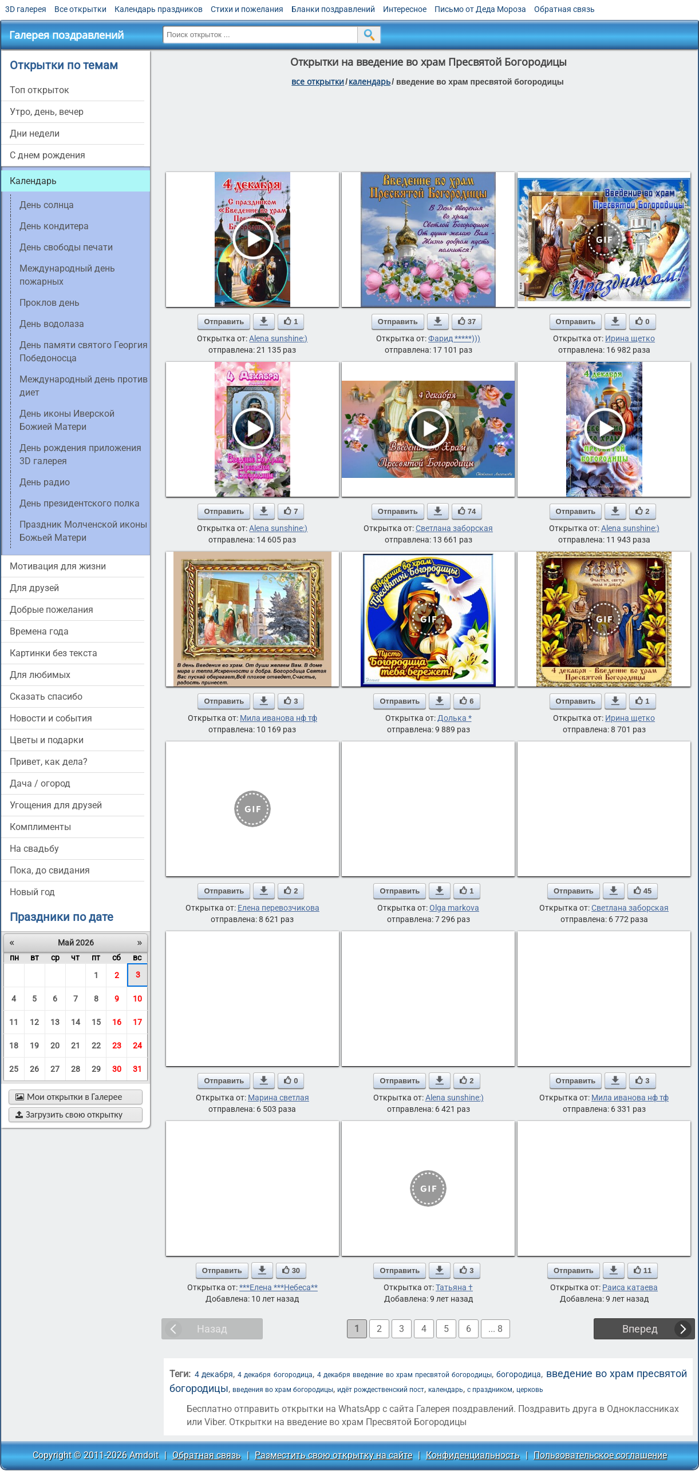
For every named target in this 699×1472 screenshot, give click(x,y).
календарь (445, 1390)
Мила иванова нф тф (278, 718)
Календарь (369, 81)
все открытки (317, 81)
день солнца (46, 205)
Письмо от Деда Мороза (480, 9)
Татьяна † (454, 1287)
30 (116, 1069)
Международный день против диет (83, 386)
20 (55, 1045)
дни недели (35, 133)
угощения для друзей (56, 805)
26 (34, 1069)
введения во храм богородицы (282, 1390)
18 (13, 1045)
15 (96, 1022)
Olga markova (454, 907)
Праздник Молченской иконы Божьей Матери (83, 531)
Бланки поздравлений (333, 9)
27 (55, 1069)
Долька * (454, 718)
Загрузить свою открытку (69, 1114)
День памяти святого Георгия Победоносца (83, 352)
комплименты (40, 826)
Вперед (640, 1329)
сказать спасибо (46, 696)
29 (96, 1069)
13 (55, 1022)
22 (96, 1045)
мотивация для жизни (58, 566)
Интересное (404, 9)
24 (137, 1045)
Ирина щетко (630, 338)
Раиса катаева (630, 1287)
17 (137, 1022)
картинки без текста (53, 653)
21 (75, 1045)
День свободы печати (66, 247)
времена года (39, 631)
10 (137, 998)
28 (75, 1069)
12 (34, 1022)
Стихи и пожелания (247, 9)
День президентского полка (79, 503)
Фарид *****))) (454, 338)
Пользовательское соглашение (600, 1455)
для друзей (34, 588)
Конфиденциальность (473, 1455)
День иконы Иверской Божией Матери (66, 420)
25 (13, 1069)
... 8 (495, 1328)
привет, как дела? (49, 761)
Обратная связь (564, 9)
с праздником (489, 1390)
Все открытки (80, 9)
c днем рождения (47, 155)
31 (137, 1069)
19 (34, 1045)
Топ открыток (39, 90)
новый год (32, 892)
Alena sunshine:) (278, 338)
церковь (529, 1390)
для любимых (40, 674)
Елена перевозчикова (278, 907)
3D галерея (25, 9)
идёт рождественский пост (380, 1390)
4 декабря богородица (275, 1375)
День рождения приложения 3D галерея (80, 454)
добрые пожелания (51, 609)
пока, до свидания (50, 870)
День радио (44, 482)
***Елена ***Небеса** (278, 1287)
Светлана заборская (454, 528)
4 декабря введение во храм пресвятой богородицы (404, 1375)
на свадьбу (34, 848)
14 (75, 1022)
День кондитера (54, 226)
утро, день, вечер (47, 111)
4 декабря (214, 1374)
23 (116, 1045)
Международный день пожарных (67, 275)
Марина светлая (278, 1097)
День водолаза (51, 323)
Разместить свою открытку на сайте (333, 1455)
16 (116, 1022)
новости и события (51, 718)
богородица (518, 1374)
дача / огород (40, 783)
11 (13, 1022)
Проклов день (49, 302)
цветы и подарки (47, 740)
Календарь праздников (158, 9)
